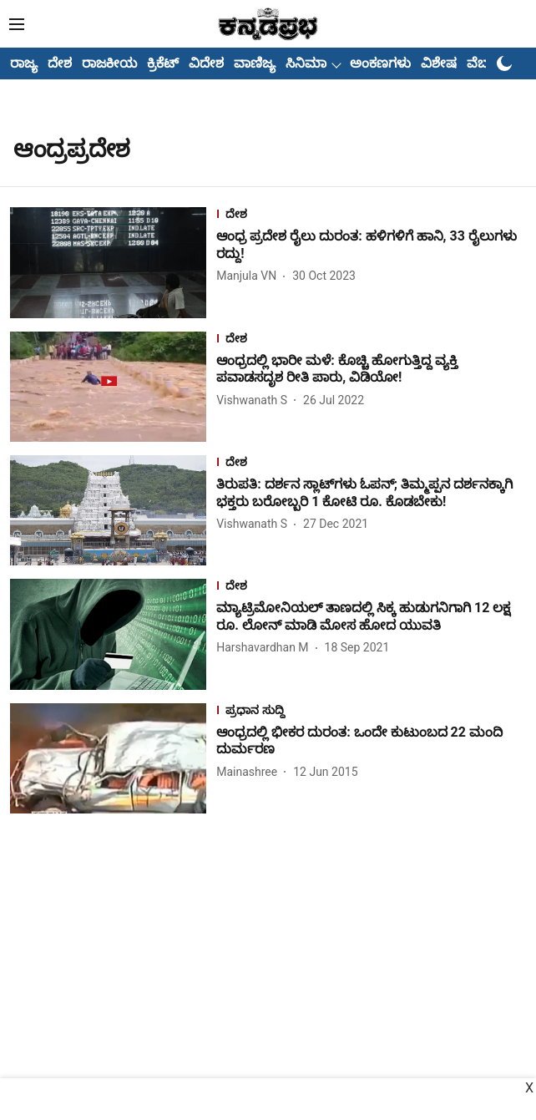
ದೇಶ (60, 63)
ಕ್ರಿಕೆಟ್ (163, 63)
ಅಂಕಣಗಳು (380, 63)
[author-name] (249, 276)
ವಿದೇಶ (206, 63)
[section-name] (371, 216)
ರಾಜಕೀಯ (109, 63)
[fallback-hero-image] (113, 262)
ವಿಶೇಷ (439, 63)
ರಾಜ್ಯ (24, 63)
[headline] (371, 245)
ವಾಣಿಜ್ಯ (255, 63)
